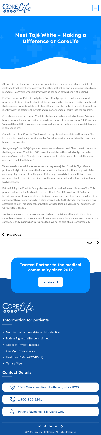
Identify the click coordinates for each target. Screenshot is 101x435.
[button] (95, 8)
